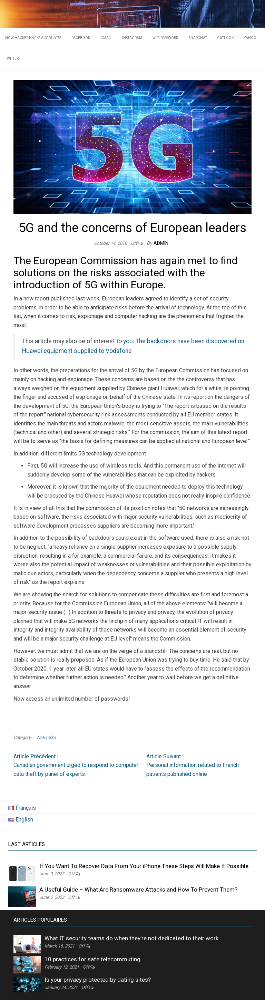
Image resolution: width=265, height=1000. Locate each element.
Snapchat (198, 38)
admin (161, 243)
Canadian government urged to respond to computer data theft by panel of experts (75, 764)
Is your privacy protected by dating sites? (98, 979)
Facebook (80, 38)
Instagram (132, 38)
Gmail (106, 38)
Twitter (12, 58)
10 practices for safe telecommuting (92, 959)
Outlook (225, 38)
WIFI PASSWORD (165, 38)
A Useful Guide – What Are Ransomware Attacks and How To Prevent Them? (138, 889)
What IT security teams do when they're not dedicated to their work (131, 938)
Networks (46, 737)
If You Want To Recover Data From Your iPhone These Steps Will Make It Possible (143, 866)
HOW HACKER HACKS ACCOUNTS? (33, 38)
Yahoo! (250, 38)
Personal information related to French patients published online (192, 764)
